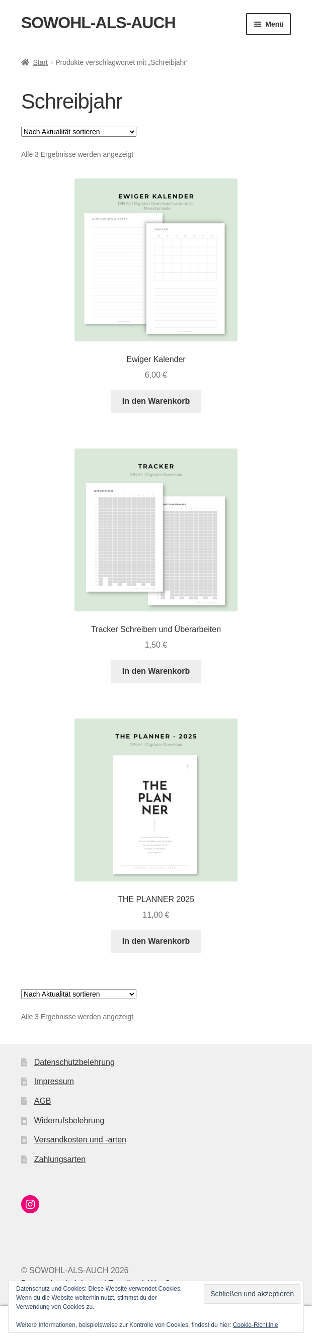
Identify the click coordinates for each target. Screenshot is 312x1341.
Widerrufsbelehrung (69, 1120)
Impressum (54, 1081)
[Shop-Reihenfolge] (78, 132)
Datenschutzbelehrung (74, 1062)
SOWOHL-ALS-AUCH (98, 23)
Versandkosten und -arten (80, 1139)
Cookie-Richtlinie (255, 1324)
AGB (42, 1101)
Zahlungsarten (60, 1159)
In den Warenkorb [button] (156, 401)
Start (40, 62)
